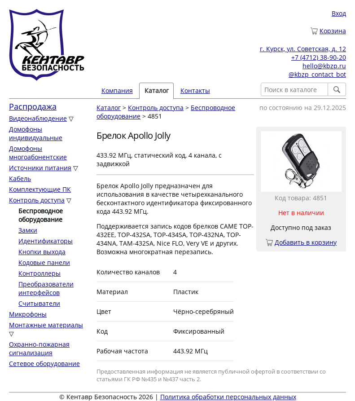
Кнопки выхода (42, 251)
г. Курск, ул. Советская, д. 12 (303, 48)
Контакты (195, 90)
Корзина (333, 30)
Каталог (157, 90)
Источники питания (40, 167)
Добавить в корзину (306, 242)
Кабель (20, 178)
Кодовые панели (44, 262)
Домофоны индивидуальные (35, 133)
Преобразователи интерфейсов (46, 288)
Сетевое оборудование (44, 363)
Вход (339, 13)
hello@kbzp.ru (324, 66)
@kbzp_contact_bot (317, 74)
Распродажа (33, 106)
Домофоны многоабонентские (38, 152)
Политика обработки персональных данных (228, 396)
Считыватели (39, 303)
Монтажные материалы (46, 325)
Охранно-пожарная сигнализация (39, 348)
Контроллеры (39, 273)
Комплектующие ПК (40, 189)
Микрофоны (28, 314)
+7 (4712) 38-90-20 (318, 57)
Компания (117, 90)
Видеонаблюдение (38, 118)
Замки (27, 230)
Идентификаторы (45, 241)
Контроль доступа (37, 200)
